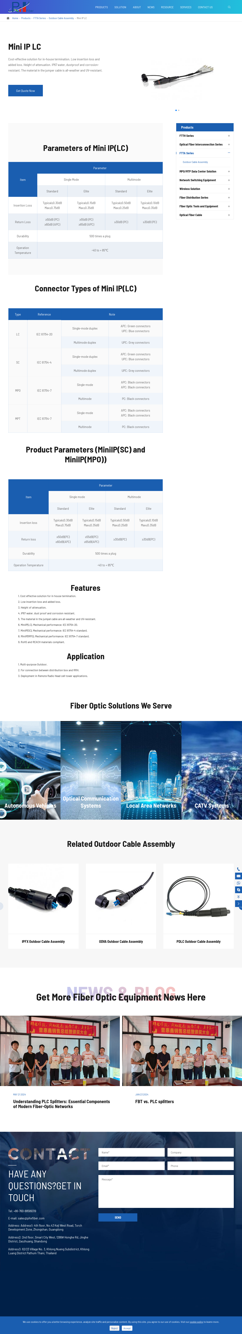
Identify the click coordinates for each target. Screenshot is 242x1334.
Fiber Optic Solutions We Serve (121, 708)
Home (15, 18)
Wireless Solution (190, 189)
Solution (120, 7)
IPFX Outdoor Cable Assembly (43, 944)
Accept (127, 1328)
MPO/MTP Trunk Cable (124, 1305)
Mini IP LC (82, 18)
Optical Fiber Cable (191, 215)
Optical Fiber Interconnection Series (201, 144)
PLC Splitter (14, 1305)
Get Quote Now (25, 91)
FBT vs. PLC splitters (154, 1101)
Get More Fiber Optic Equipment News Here (121, 997)
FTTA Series (39, 18)
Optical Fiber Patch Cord (66, 1305)
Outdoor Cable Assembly (61, 18)
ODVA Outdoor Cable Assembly (121, 944)
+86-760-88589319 (21, 1211)
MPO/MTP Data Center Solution (198, 171)
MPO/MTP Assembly (123, 1311)
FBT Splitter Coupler (18, 1311)
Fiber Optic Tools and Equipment (199, 206)
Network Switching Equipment (198, 180)
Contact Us (205, 7)
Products (101, 7)
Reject (114, 1328)
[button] (176, 110)
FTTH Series (187, 135)
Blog (169, 1311)
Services (185, 7)
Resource (167, 7)
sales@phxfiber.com (28, 1218)
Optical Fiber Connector (66, 1311)
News (151, 7)
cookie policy (196, 1321)
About (137, 7)
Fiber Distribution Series (194, 197)
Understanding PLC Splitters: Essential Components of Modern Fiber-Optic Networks (61, 1104)
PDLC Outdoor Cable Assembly (199, 944)
